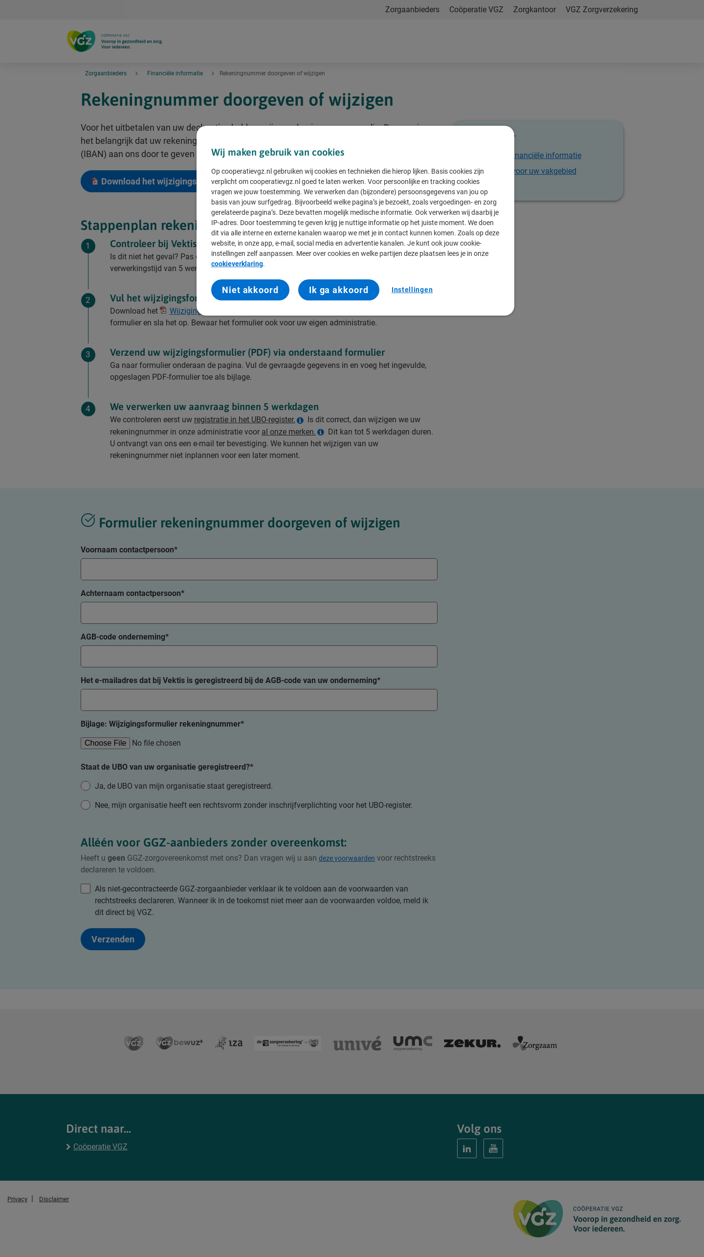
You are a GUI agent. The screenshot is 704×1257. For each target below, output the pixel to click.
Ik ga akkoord (339, 290)
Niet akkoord (250, 290)
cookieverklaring (237, 264)
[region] (355, 221)
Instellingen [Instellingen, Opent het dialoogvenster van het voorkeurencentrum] (412, 290)
